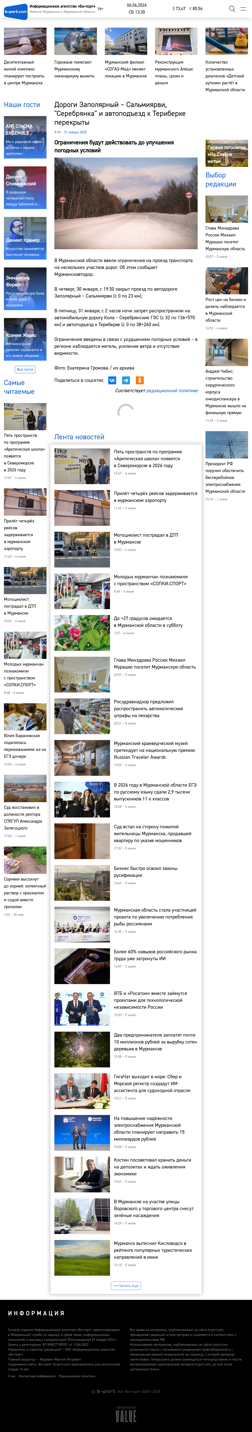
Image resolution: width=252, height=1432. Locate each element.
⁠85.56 (196, 9)
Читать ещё (126, 1286)
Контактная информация (37, 1376)
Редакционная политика (77, 1376)
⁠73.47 (179, 9)
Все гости (25, 369)
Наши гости (22, 104)
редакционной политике (172, 391)
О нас (12, 1376)
